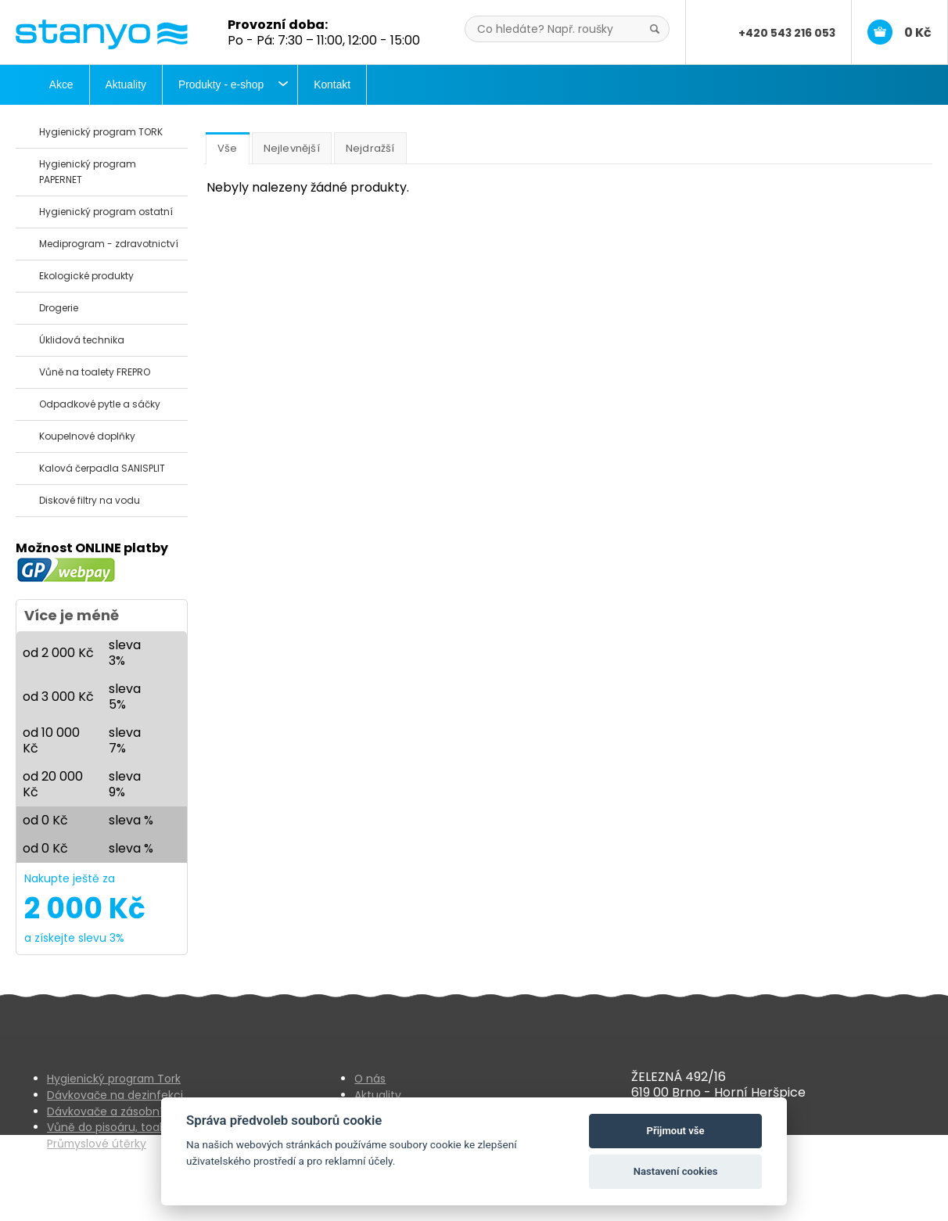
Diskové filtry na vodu (89, 500)
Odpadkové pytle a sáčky (99, 404)
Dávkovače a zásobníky (110, 1111)
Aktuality (126, 84)
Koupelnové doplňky (87, 436)
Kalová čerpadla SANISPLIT (102, 468)
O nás (370, 1078)
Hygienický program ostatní (106, 211)
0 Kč (918, 32)
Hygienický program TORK (101, 131)
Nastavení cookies (676, 1171)
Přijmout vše (676, 1131)
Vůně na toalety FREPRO (94, 372)
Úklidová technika (81, 340)
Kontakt (332, 84)
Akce (61, 84)
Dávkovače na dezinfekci (115, 1095)
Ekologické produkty (86, 275)
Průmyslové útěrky (96, 1143)
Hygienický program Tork (114, 1078)
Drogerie (58, 307)
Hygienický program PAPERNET (87, 171)
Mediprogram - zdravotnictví (108, 243)
